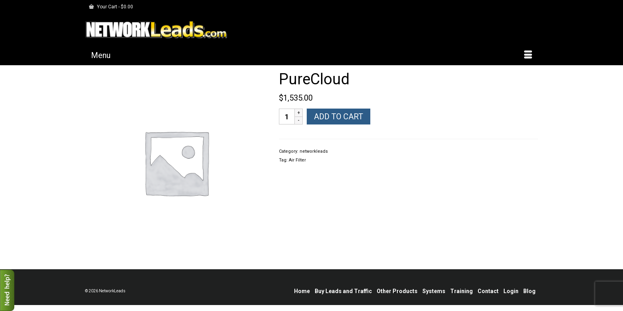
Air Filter (297, 160)
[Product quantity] (287, 116)
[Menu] (311, 55)
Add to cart (338, 116)
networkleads (314, 151)
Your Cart (111, 7)
